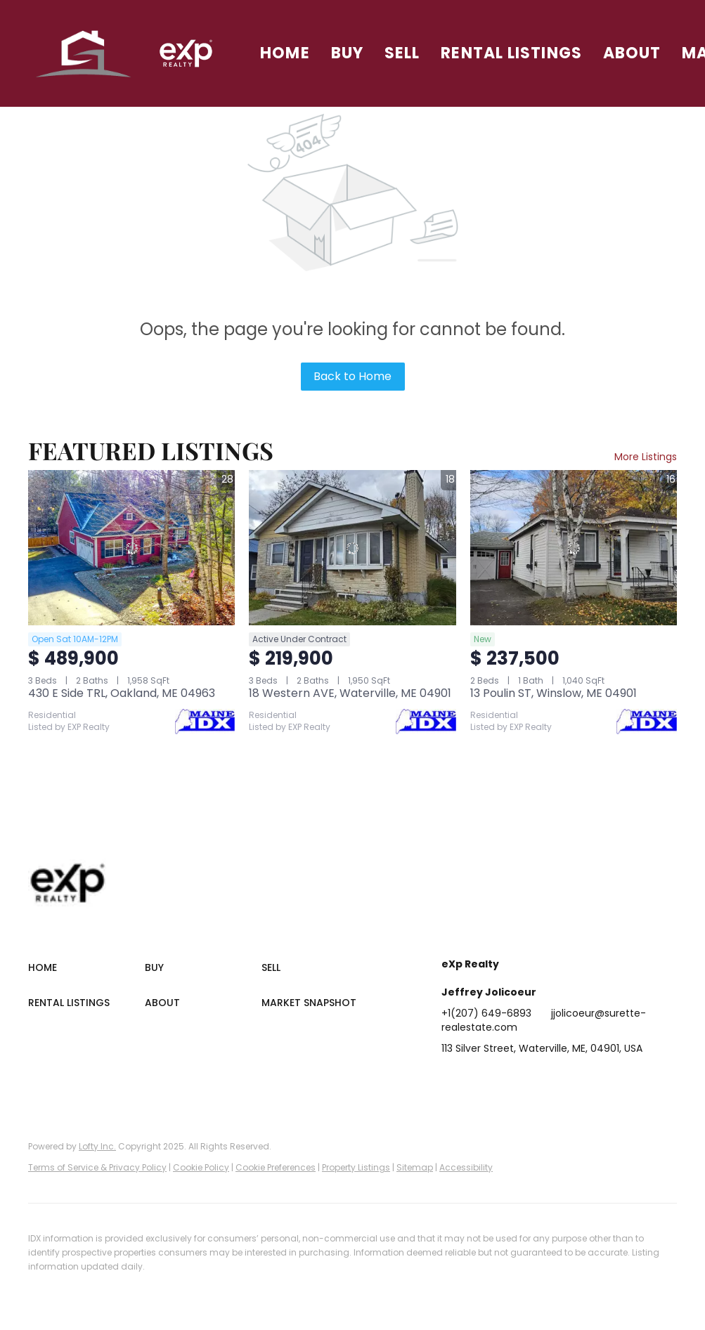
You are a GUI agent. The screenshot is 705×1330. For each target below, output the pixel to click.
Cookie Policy (201, 1167)
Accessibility (466, 1167)
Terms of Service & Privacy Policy (97, 1167)
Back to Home (352, 376)
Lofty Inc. (97, 1146)
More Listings (645, 457)
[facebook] (452, 1079)
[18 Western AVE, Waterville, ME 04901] (352, 547)
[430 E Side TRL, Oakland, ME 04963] (131, 547)
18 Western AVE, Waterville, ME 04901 (350, 693)
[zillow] (536, 1079)
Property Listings (356, 1167)
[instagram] (564, 1079)
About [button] (632, 53)
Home (284, 53)
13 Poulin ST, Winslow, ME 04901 (553, 693)
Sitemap (414, 1167)
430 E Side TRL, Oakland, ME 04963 (121, 693)
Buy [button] (347, 53)
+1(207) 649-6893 (486, 1013)
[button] (84, 53)
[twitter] (508, 1079)
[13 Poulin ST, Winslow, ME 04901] (573, 547)
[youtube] (592, 1079)
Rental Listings (511, 53)
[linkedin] (480, 1079)
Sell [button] (402, 53)
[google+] (620, 1079)
